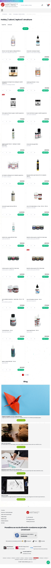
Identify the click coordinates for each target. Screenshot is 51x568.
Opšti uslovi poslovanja (6, 518)
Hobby (10, 14)
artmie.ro (46, 561)
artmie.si (26, 561)
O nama (3, 514)
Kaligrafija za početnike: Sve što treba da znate (11, 473)
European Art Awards (37, 550)
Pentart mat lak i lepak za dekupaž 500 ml (11, 51)
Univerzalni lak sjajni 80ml (32, 145)
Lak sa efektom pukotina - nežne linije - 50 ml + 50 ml (13, 303)
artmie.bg (16, 563)
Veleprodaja (3, 520)
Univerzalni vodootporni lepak (33, 51)
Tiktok (35, 545)
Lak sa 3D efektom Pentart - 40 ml (34, 302)
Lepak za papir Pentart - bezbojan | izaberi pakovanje (11, 146)
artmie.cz (9, 561)
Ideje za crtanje (4, 499)
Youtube (42, 545)
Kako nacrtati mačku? (6, 447)
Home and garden (22, 552)
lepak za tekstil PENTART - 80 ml (9, 365)
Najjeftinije (4, 24)
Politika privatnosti (30, 525)
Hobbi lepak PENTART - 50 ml (33, 82)
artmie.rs (22, 561)
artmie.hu (13, 561)
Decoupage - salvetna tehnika (19, 14)
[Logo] (9, 5)
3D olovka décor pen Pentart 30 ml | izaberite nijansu (36, 177)
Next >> (27, 379)
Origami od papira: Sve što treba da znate (12, 420)
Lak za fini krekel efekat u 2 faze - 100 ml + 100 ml (37, 208)
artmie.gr (30, 563)
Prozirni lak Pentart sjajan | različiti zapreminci (37, 114)
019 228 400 (30, 521)
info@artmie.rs (31, 523)
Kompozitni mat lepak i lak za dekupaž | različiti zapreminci (12, 83)
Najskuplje (10, 24)
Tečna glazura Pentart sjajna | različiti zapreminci (13, 114)
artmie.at (26, 563)
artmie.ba (41, 561)
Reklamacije (3, 522)
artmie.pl (30, 561)
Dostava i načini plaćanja (6, 516)
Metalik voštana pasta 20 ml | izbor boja (35, 271)
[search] (42, 6)
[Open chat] (48, 562)
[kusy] (6, 59)
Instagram (27, 545)
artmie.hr (18, 561)
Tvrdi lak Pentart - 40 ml (7, 333)
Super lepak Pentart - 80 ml (33, 333)
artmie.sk (4, 561)
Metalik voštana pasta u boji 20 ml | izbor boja (37, 239)
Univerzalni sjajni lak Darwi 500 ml (9, 208)
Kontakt (3, 526)
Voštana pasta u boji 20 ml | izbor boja (10, 271)
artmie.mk (21, 563)
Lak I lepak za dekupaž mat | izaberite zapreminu (12, 176)
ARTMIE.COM (36, 561)
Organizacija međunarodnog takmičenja (40, 552)
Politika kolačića (4, 524)
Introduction (4, 14)
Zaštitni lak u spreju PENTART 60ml (9, 239)
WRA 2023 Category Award (24, 550)
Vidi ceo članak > (21, 424)
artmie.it (34, 563)
